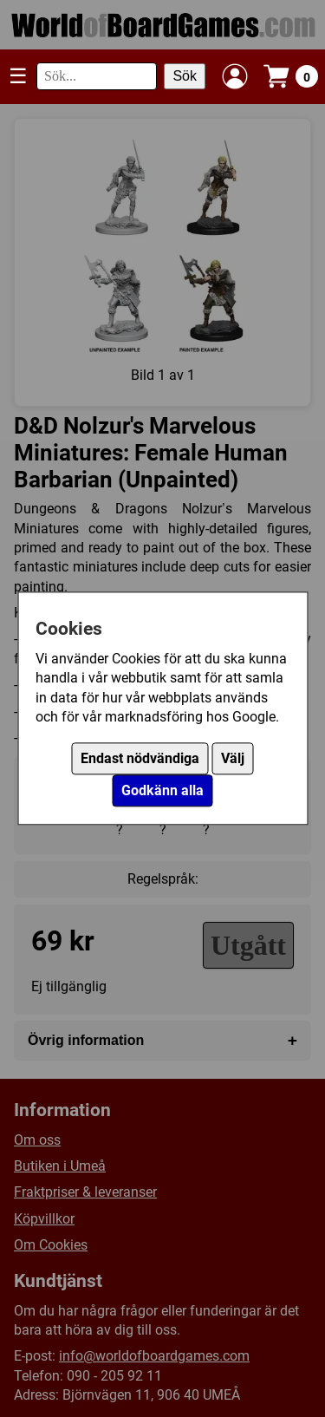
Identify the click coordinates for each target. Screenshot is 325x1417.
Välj (232, 759)
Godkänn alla (162, 791)
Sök (184, 76)
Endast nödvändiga (140, 759)
